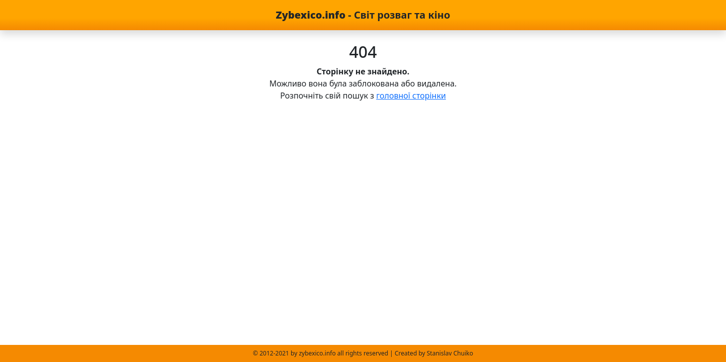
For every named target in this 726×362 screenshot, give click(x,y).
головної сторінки (411, 95)
